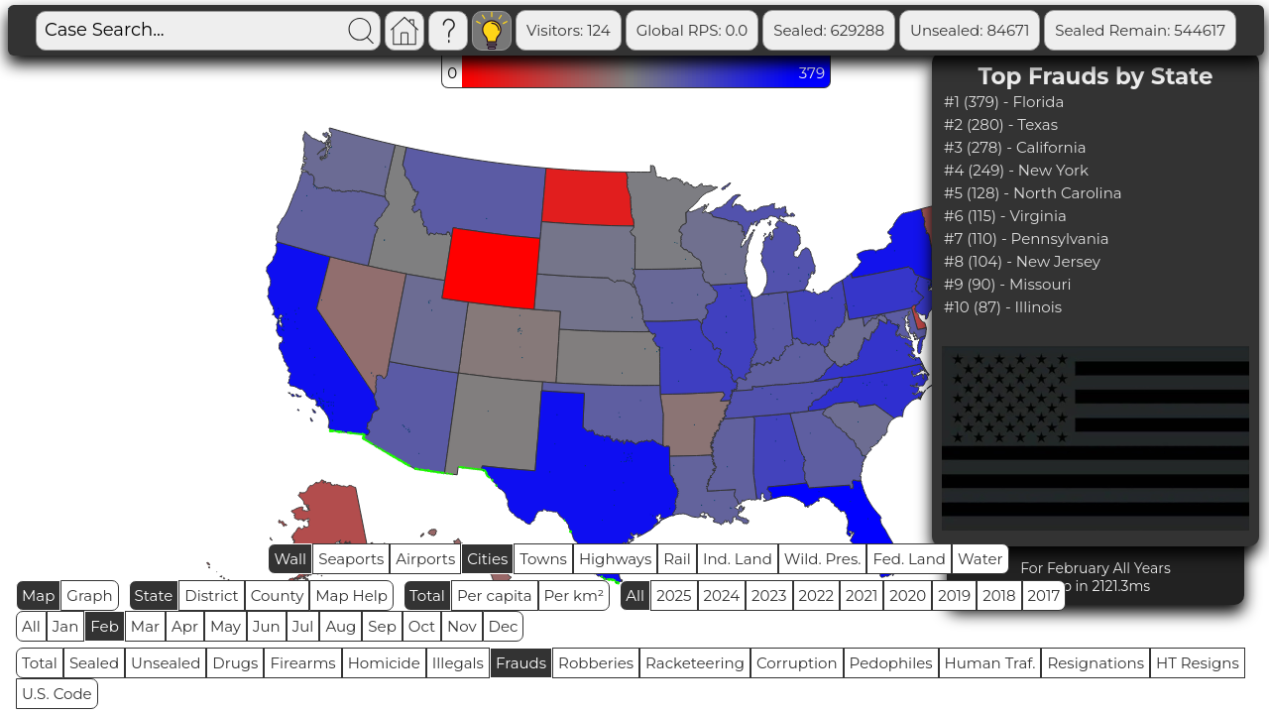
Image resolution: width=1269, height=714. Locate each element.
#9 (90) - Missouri (1007, 284)
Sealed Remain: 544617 (1140, 30)
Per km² (574, 595)
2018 (998, 595)
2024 (722, 595)
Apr (185, 626)
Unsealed (165, 663)
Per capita (494, 595)
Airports (425, 558)
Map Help (351, 595)
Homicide (384, 663)
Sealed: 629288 (828, 30)
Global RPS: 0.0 (692, 30)
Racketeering (695, 663)
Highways (615, 558)
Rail (677, 558)
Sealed (94, 663)
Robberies (596, 663)
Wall (290, 558)
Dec (504, 626)
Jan (66, 626)
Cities (487, 558)
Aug (340, 626)
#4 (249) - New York (1016, 170)
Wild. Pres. (823, 558)
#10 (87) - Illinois (1003, 307)
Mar (145, 626)
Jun (267, 626)
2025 (673, 595)
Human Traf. (990, 663)
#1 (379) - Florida (1004, 101)
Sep (382, 626)
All (635, 595)
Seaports (351, 558)
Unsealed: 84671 (969, 30)
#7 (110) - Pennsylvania (1026, 238)
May (225, 626)
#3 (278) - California (1015, 147)
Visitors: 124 (568, 30)
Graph (89, 595)
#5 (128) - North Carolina (1033, 192)
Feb (104, 626)
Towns (543, 558)
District (211, 595)
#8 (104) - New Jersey (1022, 261)
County (277, 595)
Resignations (1095, 663)
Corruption (797, 663)
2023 (768, 595)
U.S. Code (57, 693)
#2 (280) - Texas (1001, 124)
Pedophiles (891, 663)
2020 (907, 595)
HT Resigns (1197, 663)
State (154, 595)
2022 (816, 595)
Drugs (235, 663)
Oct (421, 626)
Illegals (458, 663)
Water (980, 558)
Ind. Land (737, 558)
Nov (462, 626)
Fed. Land (909, 558)
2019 (954, 595)
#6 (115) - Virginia (1005, 215)
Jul (303, 626)
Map (38, 595)
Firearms (302, 663)
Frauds (521, 663)
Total (427, 595)
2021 (861, 595)
